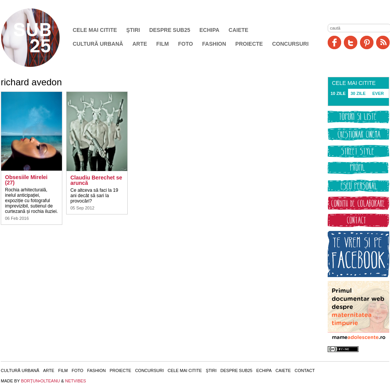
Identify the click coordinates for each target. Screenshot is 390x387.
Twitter (350, 42)
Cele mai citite (95, 30)
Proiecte (249, 44)
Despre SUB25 (169, 30)
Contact (305, 370)
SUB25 (39, 37)
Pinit (366, 42)
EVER (378, 93)
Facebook (334, 42)
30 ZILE (357, 93)
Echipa (210, 30)
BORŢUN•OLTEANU (40, 381)
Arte (139, 44)
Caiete (238, 30)
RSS (383, 42)
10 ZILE (337, 93)
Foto (185, 44)
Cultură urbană (98, 44)
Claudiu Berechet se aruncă (96, 180)
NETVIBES (75, 381)
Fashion (214, 44)
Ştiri (133, 30)
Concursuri (290, 44)
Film (162, 44)
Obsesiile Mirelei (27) (26, 180)
